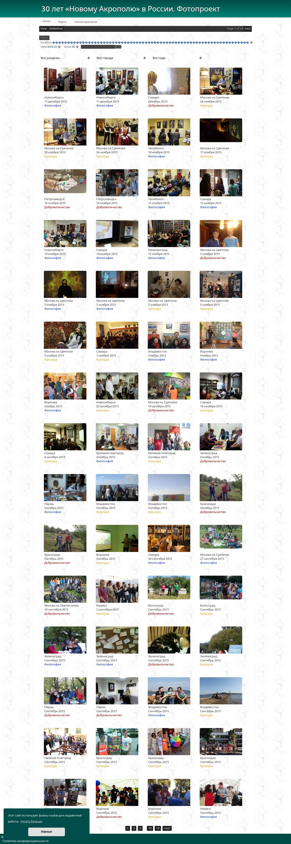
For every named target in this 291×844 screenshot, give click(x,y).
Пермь (49, 504)
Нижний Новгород (57, 758)
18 (150, 828)
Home (46, 21)
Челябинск (156, 148)
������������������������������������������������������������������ (150, 42)
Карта (62, 22)
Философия (52, 105)
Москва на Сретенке (214, 97)
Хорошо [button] (46, 831)
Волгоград (155, 605)
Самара (153, 97)
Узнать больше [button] (31, 821)
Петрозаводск (54, 199)
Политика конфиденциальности (25, 841)
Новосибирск (54, 97)
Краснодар (208, 504)
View (43, 28)
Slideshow (56, 28)
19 (157, 828)
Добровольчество (161, 105)
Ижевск (101, 605)
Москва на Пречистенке (61, 605)
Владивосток (157, 351)
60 (73, 46)
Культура (206, 105)
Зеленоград (208, 453)
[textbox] (98, 47)
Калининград (157, 250)
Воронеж (206, 351)
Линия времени (85, 22)
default (52, 46)
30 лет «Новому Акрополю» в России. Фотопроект (130, 9)
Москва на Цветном (214, 250)
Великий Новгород (110, 453)
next (248, 28)
